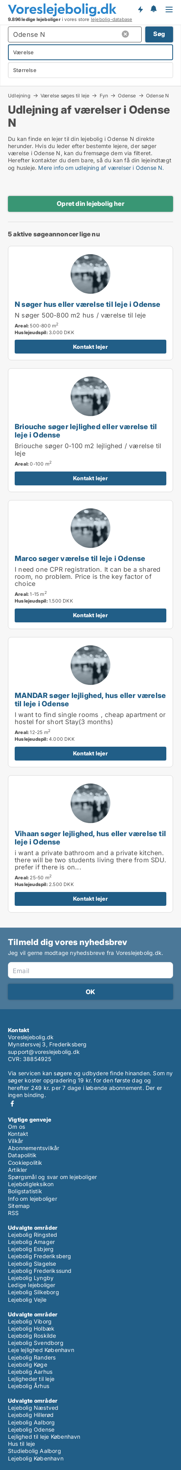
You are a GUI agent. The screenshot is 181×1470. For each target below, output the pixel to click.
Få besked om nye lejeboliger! (140, 9)
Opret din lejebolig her (90, 203)
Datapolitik (22, 1155)
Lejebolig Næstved (33, 1407)
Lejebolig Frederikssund (40, 1270)
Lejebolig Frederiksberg (39, 1256)
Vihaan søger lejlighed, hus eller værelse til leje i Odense (90, 837)
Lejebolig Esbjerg (31, 1249)
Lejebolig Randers (32, 1357)
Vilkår (15, 1140)
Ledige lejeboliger (32, 1285)
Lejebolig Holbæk (31, 1328)
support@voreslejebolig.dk (44, 1051)
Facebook (12, 1104)
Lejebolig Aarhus (30, 1371)
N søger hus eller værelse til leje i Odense (88, 304)
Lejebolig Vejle (27, 1299)
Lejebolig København (36, 1458)
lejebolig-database (112, 19)
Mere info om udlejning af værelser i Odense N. (101, 167)
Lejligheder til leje (31, 1378)
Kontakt (18, 1133)
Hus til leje (21, 1443)
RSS (13, 1212)
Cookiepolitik (25, 1162)
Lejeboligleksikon (31, 1184)
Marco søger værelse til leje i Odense (80, 558)
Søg (159, 34)
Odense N (157, 95)
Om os (16, 1126)
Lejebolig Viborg (30, 1321)
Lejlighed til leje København (44, 1436)
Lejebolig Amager (31, 1241)
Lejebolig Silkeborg (33, 1292)
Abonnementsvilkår (33, 1148)
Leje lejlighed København (41, 1349)
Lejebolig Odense (31, 1429)
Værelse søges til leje (64, 95)
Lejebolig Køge (27, 1364)
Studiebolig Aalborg (34, 1450)
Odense (127, 95)
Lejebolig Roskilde (32, 1335)
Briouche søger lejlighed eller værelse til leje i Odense (86, 430)
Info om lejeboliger (32, 1198)
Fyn (104, 95)
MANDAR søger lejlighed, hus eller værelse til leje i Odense (90, 699)
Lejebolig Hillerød (31, 1414)
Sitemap (19, 1205)
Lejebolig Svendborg (36, 1342)
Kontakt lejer (90, 346)
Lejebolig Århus (28, 1386)
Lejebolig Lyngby (31, 1277)
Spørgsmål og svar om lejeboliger (52, 1176)
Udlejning (19, 95)
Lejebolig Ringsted (33, 1234)
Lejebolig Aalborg (31, 1422)
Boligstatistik (25, 1191)
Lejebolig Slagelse (32, 1263)
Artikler (17, 1169)
